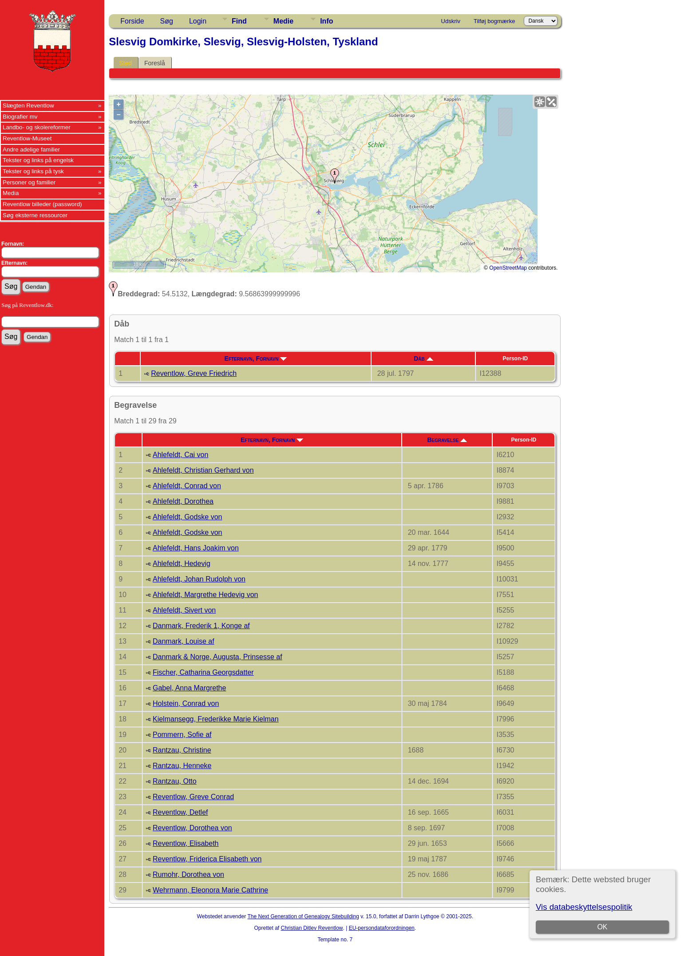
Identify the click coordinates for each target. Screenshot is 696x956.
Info (326, 21)
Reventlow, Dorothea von (192, 828)
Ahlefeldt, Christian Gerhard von (203, 470)
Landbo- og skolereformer (37, 127)
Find (239, 21)
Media (11, 193)
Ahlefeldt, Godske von (187, 517)
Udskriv (450, 21)
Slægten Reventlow (28, 105)
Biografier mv (20, 116)
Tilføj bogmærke (494, 21)
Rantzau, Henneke (182, 765)
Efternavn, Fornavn (256, 358)
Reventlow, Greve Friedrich (194, 373)
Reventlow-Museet (27, 138)
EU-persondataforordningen (382, 928)
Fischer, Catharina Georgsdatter (203, 672)
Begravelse (447, 439)
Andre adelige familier (31, 149)
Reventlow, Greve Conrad (193, 797)
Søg (166, 21)
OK (602, 927)
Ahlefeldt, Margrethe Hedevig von (205, 594)
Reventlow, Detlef (180, 812)
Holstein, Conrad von (186, 703)
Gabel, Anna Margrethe (189, 688)
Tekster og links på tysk (33, 171)
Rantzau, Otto (175, 781)
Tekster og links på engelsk (38, 160)
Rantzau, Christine (182, 750)
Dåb (423, 358)
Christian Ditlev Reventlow (312, 928)
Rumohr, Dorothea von (188, 874)
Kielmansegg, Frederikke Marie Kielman (216, 719)
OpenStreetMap (508, 268)
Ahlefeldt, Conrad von (187, 486)
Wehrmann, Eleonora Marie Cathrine (210, 890)
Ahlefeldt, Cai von (180, 454)
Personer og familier (29, 182)
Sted (125, 63)
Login (197, 21)
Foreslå (154, 63)
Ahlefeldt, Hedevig (181, 563)
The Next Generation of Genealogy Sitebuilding (303, 916)
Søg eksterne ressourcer (35, 215)
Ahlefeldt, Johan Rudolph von (199, 579)
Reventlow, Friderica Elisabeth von (207, 859)
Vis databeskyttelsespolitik (584, 907)
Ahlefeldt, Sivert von (184, 610)
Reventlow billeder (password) (42, 204)
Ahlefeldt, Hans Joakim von (196, 548)
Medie (283, 21)
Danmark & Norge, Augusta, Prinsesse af (217, 657)
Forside (132, 21)
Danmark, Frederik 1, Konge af (201, 625)
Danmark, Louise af (183, 641)
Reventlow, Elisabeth (186, 843)
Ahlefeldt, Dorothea (183, 501)
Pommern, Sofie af (182, 734)
